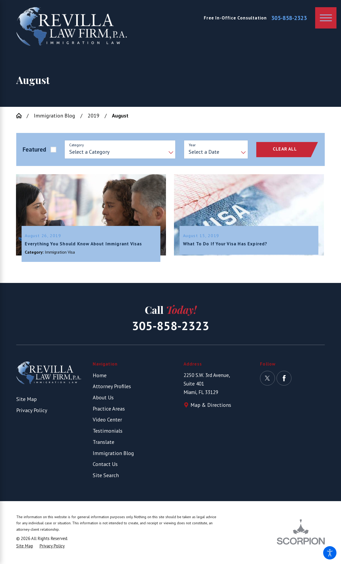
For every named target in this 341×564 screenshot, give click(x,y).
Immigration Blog (54, 115)
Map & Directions (210, 406)
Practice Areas (109, 410)
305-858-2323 (289, 18)
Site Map (26, 400)
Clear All (285, 149)
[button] (329, 552)
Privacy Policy (31, 411)
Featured (34, 149)
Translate (103, 443)
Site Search (106, 476)
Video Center (107, 421)
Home (100, 376)
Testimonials (108, 432)
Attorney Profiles (112, 387)
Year (192, 145)
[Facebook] (284, 379)
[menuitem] (125, 376)
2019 (93, 115)
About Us (103, 399)
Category (76, 145)
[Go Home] (21, 115)
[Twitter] (267, 379)
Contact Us (105, 465)
